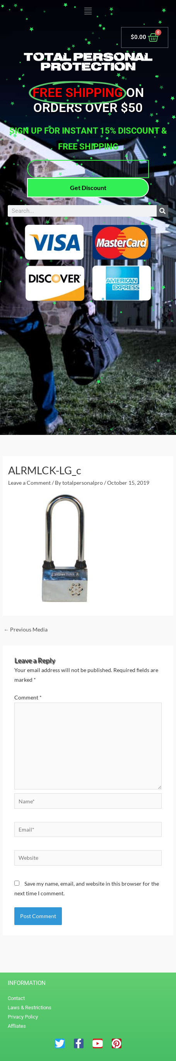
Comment (28, 697)
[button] (88, 11)
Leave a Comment (29, 482)
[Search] (162, 211)
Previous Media (25, 629)
